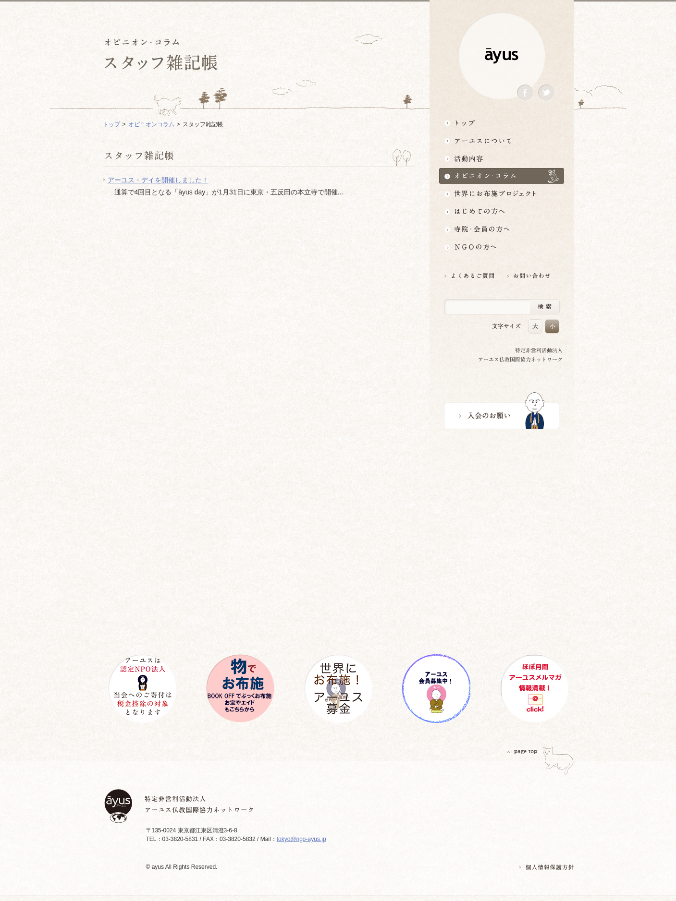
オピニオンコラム (151, 124)
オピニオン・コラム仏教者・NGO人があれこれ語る (501, 176)
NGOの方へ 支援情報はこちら (501, 247)
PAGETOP (522, 751)
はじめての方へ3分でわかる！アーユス (501, 211)
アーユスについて (501, 140)
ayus (501, 56)
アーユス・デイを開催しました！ (158, 180)
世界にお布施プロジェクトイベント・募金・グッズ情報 (501, 194)
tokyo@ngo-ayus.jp (301, 839)
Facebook (525, 92)
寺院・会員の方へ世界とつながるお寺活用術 (501, 229)
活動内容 (501, 158)
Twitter (546, 92)
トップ (501, 123)
